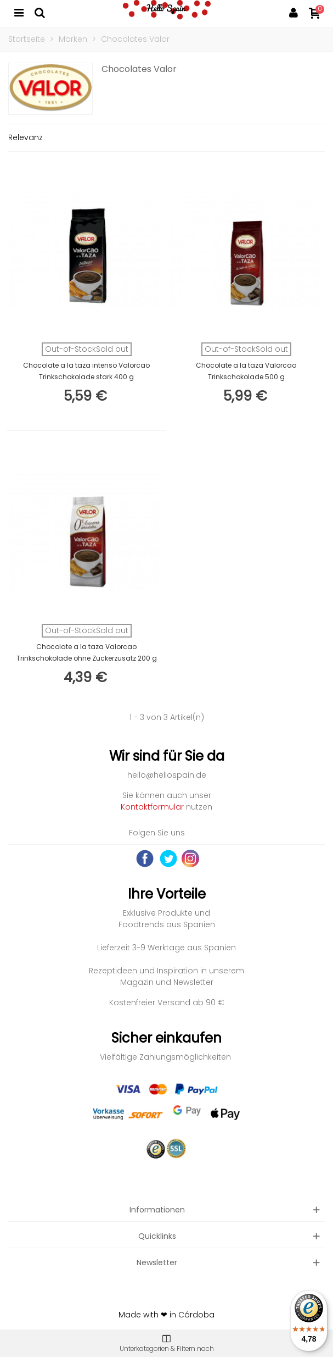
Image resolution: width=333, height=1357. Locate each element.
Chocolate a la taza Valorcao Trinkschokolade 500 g (246, 371)
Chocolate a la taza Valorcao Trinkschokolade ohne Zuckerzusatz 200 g (86, 652)
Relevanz (25, 137)
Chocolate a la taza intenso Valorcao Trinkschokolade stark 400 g (86, 371)
